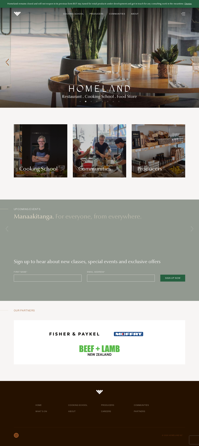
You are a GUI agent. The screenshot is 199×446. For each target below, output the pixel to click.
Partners (139, 411)
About (135, 14)
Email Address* (96, 272)
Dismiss (188, 4)
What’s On (41, 411)
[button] (7, 62)
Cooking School (73, 14)
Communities (117, 14)
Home (39, 405)
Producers (97, 14)
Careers (106, 411)
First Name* (20, 272)
